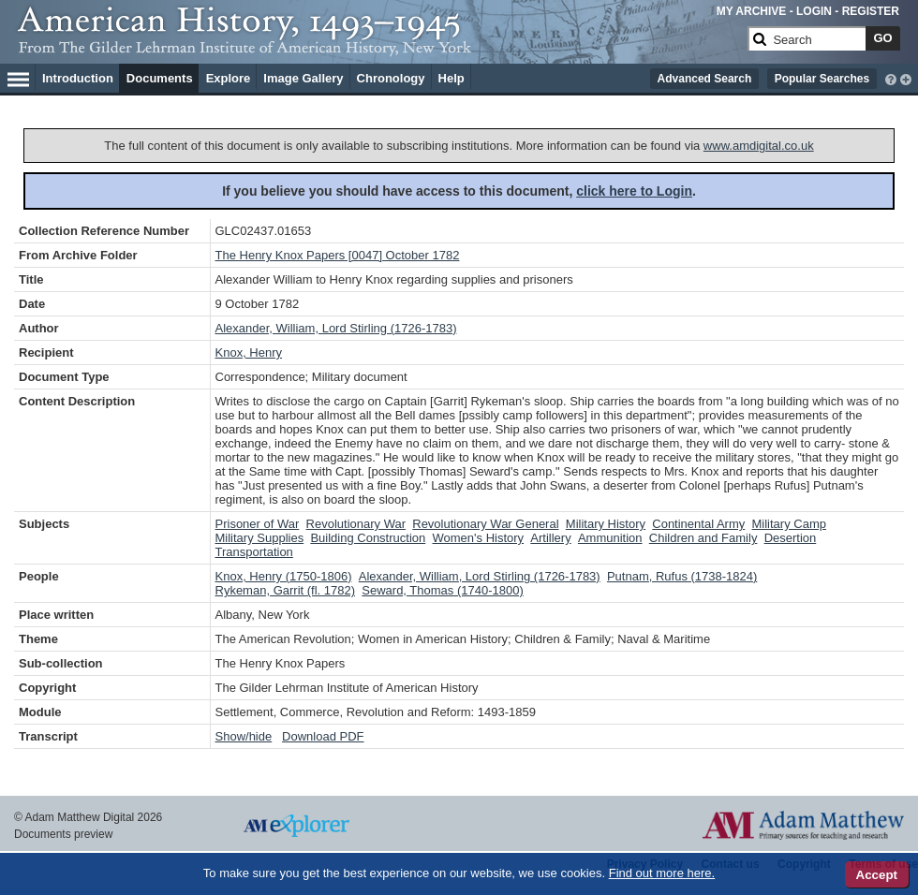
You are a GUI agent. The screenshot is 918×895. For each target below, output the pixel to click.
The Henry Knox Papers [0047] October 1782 (337, 255)
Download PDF (322, 736)
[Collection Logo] (379, 46)
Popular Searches (822, 78)
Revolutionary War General (485, 524)
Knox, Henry (249, 352)
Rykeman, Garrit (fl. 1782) (285, 590)
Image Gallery (303, 78)
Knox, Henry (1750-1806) (283, 576)
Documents (159, 78)
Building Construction (367, 538)
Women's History (478, 538)
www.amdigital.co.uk (758, 146)
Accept (876, 875)
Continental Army (698, 524)
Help (451, 78)
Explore (228, 78)
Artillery (550, 538)
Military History (605, 524)
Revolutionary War (356, 524)
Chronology (391, 78)
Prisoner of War (257, 524)
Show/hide (244, 736)
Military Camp (789, 524)
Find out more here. (662, 873)
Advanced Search (705, 78)
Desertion (790, 538)
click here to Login (634, 190)
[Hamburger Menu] (18, 77)
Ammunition (610, 538)
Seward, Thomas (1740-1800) (442, 590)
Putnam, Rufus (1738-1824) (682, 576)
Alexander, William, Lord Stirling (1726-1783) (336, 328)
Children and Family (703, 538)
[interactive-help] (890, 77)
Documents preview (63, 834)
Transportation (254, 552)
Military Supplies (259, 538)
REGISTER (870, 11)
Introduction (77, 78)
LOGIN (814, 11)
